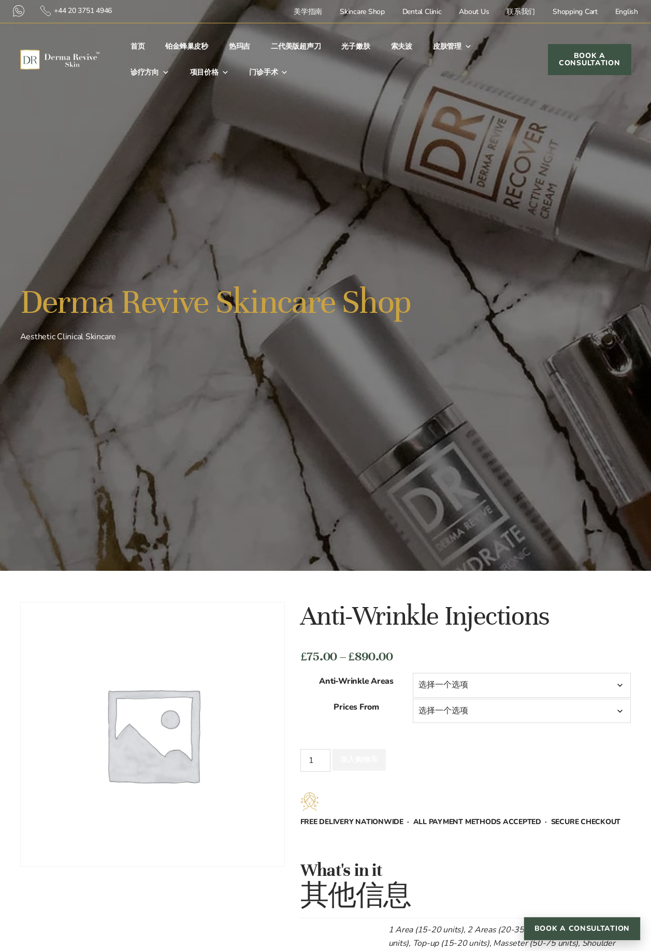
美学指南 (308, 12)
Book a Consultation (582, 928)
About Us (474, 12)
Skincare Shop (362, 12)
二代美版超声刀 (296, 46)
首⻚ (138, 46)
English (626, 12)
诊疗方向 (150, 72)
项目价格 (209, 72)
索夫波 (401, 46)
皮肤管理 (452, 47)
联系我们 (521, 12)
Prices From (356, 707)
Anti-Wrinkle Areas (356, 681)
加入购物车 (359, 760)
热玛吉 (239, 46)
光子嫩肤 (355, 46)
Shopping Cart (575, 12)
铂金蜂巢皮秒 (186, 46)
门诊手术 (268, 72)
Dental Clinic (422, 12)
